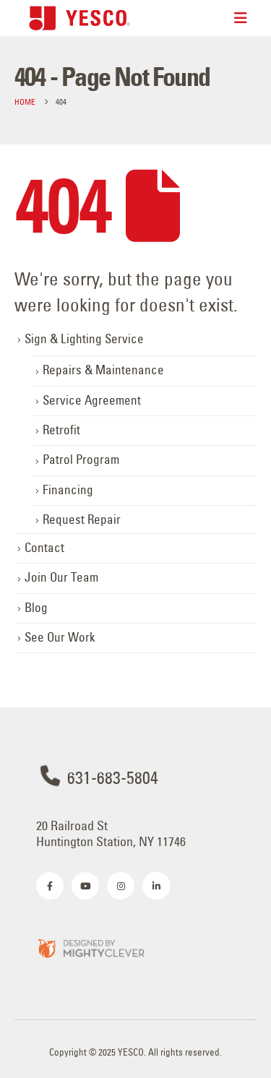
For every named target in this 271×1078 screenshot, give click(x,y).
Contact (44, 548)
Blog (36, 608)
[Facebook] (50, 886)
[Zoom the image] (90, 947)
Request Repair (82, 519)
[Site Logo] (79, 18)
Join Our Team (61, 577)
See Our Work (60, 637)
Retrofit (61, 430)
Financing (68, 490)
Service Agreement (92, 400)
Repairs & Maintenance (103, 370)
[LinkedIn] (156, 886)
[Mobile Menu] (241, 18)
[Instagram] (120, 886)
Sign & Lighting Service (84, 339)
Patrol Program (81, 459)
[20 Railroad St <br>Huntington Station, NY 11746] (135, 831)
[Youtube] (85, 886)
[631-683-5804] (135, 776)
